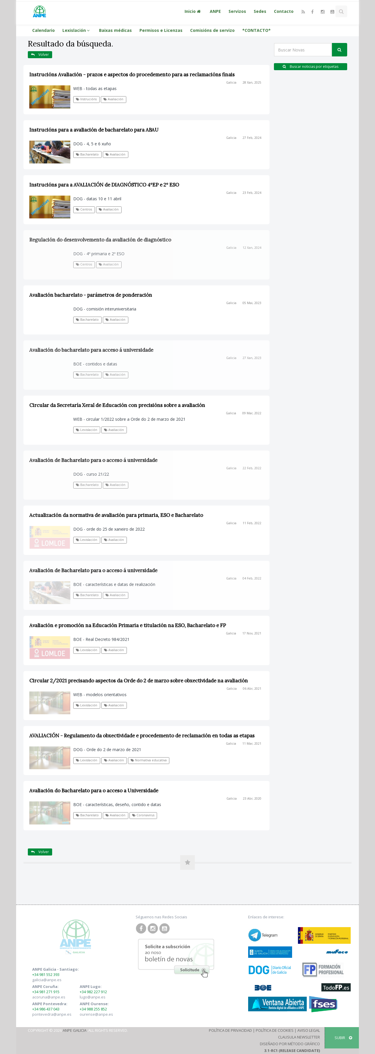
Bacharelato (87, 154)
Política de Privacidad (230, 1030)
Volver (40, 54)
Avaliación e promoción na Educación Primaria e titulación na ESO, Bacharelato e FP (127, 625)
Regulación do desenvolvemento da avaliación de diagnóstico (100, 240)
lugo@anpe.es (92, 997)
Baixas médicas (115, 30)
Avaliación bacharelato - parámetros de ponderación (90, 295)
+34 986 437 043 (45, 1009)
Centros (84, 209)
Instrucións (86, 99)
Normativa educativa (149, 760)
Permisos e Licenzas (161, 30)
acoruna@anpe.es (48, 997)
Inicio (193, 11)
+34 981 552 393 (45, 974)
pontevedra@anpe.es (51, 1014)
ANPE (215, 11)
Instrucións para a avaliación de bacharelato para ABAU (93, 130)
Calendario (43, 30)
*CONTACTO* (256, 30)
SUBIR (343, 1037)
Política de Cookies (275, 1030)
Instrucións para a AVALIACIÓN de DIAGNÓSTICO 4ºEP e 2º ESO (104, 185)
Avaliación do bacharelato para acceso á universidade (91, 350)
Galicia (231, 82)
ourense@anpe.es (96, 1014)
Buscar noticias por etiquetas (310, 66)
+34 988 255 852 (93, 1009)
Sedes (260, 11)
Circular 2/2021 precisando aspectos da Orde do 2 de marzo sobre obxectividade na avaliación (138, 680)
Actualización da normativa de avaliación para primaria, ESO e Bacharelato (116, 515)
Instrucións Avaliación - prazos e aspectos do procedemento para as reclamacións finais (132, 74)
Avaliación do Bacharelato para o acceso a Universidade (93, 790)
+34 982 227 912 (93, 991)
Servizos (237, 11)
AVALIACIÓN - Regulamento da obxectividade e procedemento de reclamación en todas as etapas (142, 735)
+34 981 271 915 (45, 991)
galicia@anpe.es (47, 979)
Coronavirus (143, 815)
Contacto (284, 11)
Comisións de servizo (212, 30)
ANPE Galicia (74, 1030)
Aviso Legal (308, 1030)
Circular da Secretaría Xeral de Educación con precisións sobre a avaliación (117, 405)
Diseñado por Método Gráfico (290, 1043)
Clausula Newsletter (299, 1037)
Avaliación (113, 99)
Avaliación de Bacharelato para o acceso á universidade (93, 460)
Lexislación (76, 30)
